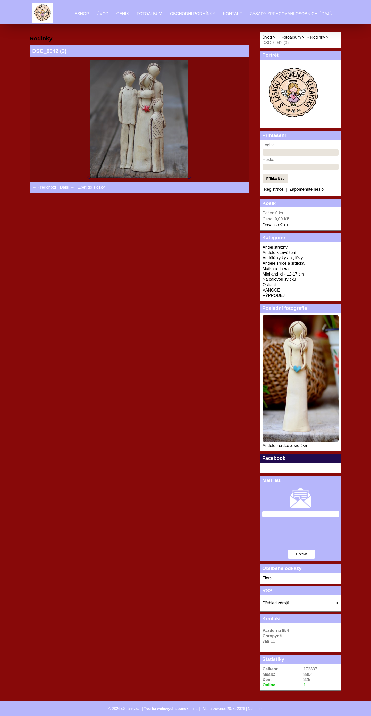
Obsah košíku (275, 225)
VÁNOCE (271, 290)
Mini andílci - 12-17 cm (283, 274)
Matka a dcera (276, 269)
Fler (267, 578)
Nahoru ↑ (255, 708)
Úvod (102, 14)
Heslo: (268, 159)
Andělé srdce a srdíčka (284, 263)
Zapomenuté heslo (307, 189)
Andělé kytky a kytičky (283, 258)
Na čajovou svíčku (279, 279)
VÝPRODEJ (274, 295)
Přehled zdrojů (276, 603)
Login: (268, 145)
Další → (67, 187)
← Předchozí (44, 187)
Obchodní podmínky (192, 14)
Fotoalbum (149, 14)
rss (195, 708)
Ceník (122, 14)
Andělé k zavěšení (279, 252)
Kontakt (232, 14)
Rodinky (318, 37)
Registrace (273, 189)
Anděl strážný (275, 247)
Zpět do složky (91, 187)
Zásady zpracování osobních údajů (291, 14)
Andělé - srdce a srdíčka (285, 445)
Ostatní (269, 284)
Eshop (81, 14)
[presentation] (301, 537)
